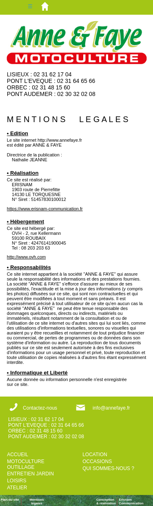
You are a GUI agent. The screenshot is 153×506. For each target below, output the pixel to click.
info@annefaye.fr (111, 408)
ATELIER (17, 487)
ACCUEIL (17, 454)
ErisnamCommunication (131, 501)
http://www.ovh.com (26, 256)
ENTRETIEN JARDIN (30, 474)
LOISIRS (16, 481)
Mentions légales (36, 501)
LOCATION (94, 454)
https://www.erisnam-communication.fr (45, 208)
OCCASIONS (97, 461)
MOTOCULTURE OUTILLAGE (25, 464)
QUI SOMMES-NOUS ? (108, 468)
